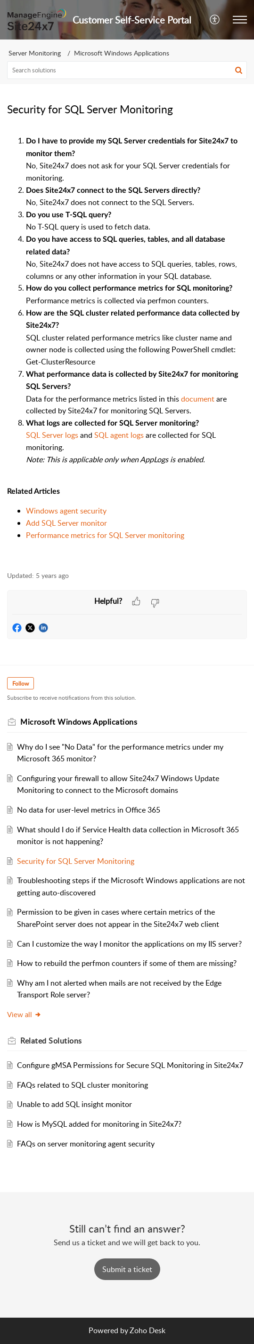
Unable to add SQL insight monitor (74, 1104)
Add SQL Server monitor (66, 523)
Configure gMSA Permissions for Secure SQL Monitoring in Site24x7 (130, 1065)
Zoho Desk (147, 1330)
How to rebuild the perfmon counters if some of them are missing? (127, 963)
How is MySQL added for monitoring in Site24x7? (99, 1124)
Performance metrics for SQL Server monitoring (105, 535)
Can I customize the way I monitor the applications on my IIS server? (129, 944)
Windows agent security (66, 511)
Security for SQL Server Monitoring (75, 861)
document (197, 399)
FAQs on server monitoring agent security (86, 1143)
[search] (127, 70)
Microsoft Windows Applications (121, 52)
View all (24, 1014)
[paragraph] (127, 348)
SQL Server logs (52, 435)
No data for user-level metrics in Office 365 (88, 810)
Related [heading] (51, 1041)
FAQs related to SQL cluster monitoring (82, 1085)
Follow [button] (20, 684)
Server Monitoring (34, 52)
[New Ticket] (127, 1269)
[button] (215, 20)
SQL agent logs (119, 435)
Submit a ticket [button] (127, 1269)
